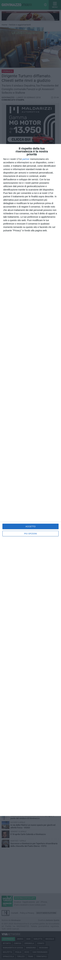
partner (25, 159)
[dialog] (30, 480)
